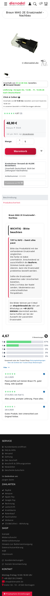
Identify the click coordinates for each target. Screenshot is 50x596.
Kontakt (5, 534)
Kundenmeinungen (14, 560)
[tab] (25, 197)
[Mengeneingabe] (25, 141)
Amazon (9, 493)
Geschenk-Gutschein (14, 470)
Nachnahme (11, 517)
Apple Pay (10, 497)
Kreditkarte (10, 510)
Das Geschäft (11, 460)
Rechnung (10, 503)
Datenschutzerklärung (12, 547)
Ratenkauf (10, 513)
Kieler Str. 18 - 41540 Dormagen (18, 585)
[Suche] (35, 4)
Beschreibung (9, 197)
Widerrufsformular (11, 540)
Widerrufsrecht (9, 537)
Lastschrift (10, 507)
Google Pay (10, 500)
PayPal (8, 490)
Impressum (7, 554)
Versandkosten (28, 134)
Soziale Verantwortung (16, 564)
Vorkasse (9, 520)
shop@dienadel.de (12, 581)
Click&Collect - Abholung (17, 523)
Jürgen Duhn (8, 479)
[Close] (45, 425)
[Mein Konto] (30, 4)
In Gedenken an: (10, 476)
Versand (9, 453)
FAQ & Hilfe (10, 450)
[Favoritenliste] (40, 4)
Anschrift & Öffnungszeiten (18, 463)
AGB (4, 550)
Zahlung (9, 456)
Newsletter (10, 467)
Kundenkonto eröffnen (15, 447)
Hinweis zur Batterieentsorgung (17, 544)
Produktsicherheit (11, 202)
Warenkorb (20, 151)
